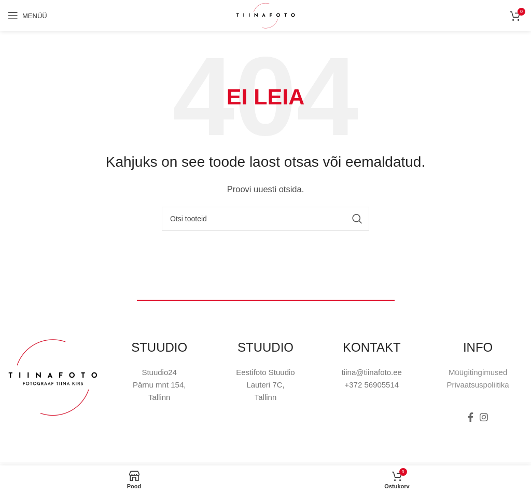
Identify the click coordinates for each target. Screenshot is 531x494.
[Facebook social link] (471, 417)
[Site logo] (265, 14)
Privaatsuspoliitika (478, 384)
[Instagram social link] (484, 417)
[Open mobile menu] (27, 15)
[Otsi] (265, 219)
